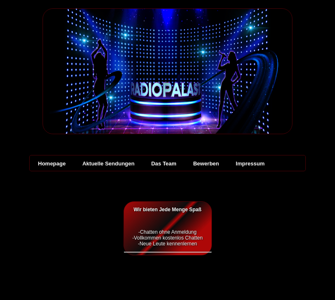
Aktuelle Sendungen (108, 163)
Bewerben (206, 163)
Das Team (163, 163)
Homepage (51, 163)
